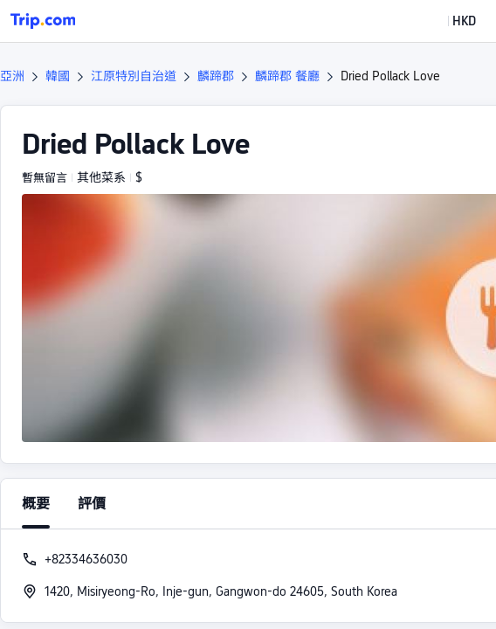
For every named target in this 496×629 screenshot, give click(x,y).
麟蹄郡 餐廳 (287, 76)
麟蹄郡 (215, 76)
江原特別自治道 (133, 76)
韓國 (57, 76)
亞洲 (12, 76)
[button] (451, 21)
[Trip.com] (42, 21)
